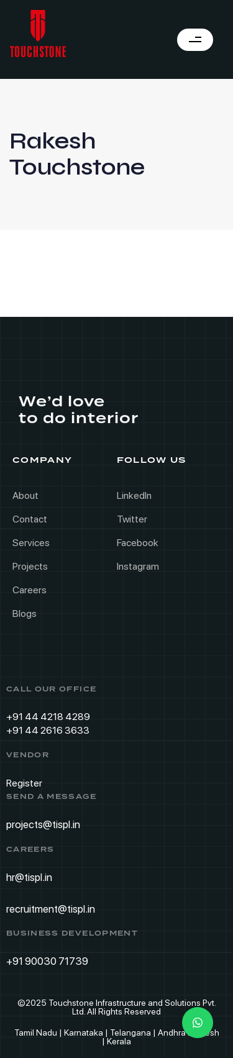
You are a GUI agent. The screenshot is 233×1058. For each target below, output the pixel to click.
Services (31, 543)
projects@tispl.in (43, 824)
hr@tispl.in (29, 877)
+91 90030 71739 (47, 961)
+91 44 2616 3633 (47, 730)
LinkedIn (134, 495)
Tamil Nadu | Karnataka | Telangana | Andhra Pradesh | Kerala (116, 1037)
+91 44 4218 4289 (48, 717)
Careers (29, 590)
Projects (30, 566)
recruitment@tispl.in (50, 908)
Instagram (138, 566)
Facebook (137, 543)
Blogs (24, 613)
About (25, 495)
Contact (29, 519)
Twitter (132, 519)
